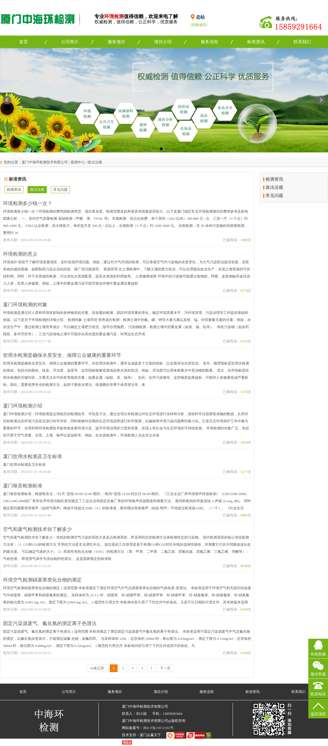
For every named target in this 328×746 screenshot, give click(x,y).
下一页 (165, 668)
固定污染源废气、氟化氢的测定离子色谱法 (49, 623)
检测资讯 (14, 189)
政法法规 (95, 162)
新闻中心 (78, 162)
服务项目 (116, 41)
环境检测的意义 (20, 254)
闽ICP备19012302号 (158, 728)
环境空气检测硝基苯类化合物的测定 (42, 580)
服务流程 (209, 41)
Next (321, 100)
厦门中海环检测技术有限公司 (45, 162)
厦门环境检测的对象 (25, 304)
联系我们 (302, 41)
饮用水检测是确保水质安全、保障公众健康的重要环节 (62, 355)
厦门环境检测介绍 (22, 406)
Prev (7, 100)
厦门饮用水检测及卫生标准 (32, 456)
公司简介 (70, 41)
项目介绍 (163, 41)
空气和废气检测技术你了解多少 (37, 529)
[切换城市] (199, 25)
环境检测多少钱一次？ (27, 203)
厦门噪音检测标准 (22, 485)
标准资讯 (256, 41)
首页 (23, 41)
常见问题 (60, 189)
